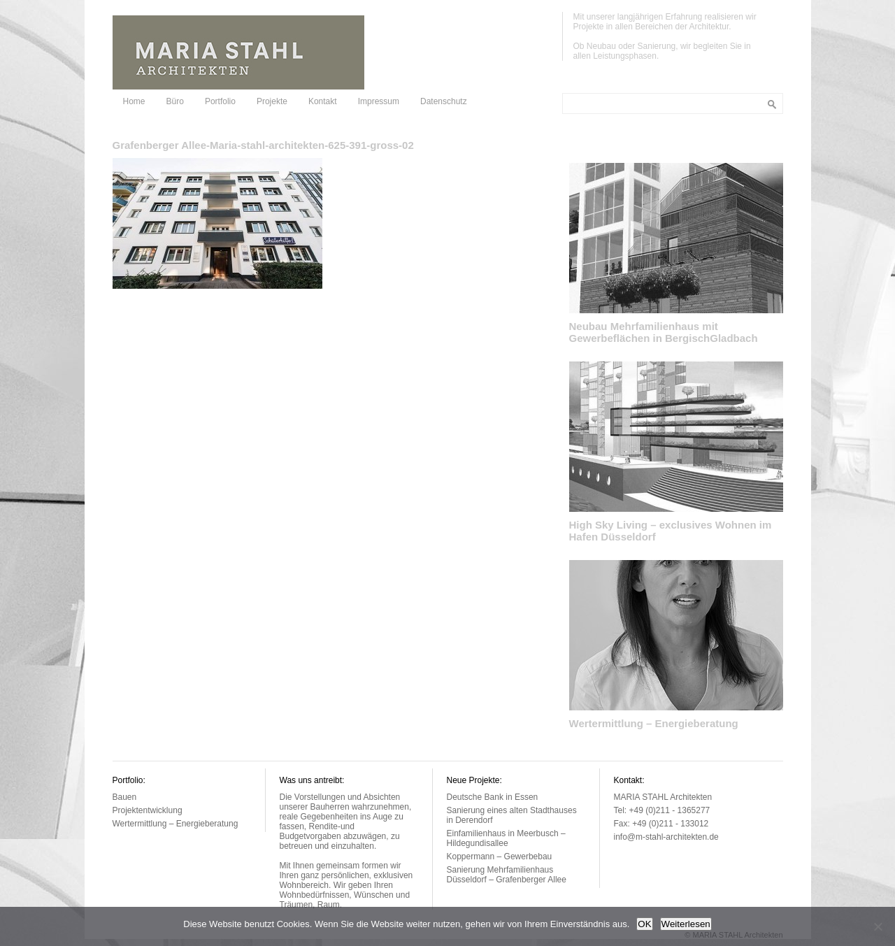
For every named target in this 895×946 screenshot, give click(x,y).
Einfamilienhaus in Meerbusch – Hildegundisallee (506, 838)
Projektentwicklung (147, 810)
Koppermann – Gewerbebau (499, 856)
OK (644, 924)
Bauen (125, 797)
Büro (175, 101)
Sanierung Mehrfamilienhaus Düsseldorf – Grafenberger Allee (506, 874)
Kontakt (322, 101)
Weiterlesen (685, 924)
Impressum (378, 101)
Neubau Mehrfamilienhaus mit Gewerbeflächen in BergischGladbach (663, 332)
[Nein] (878, 926)
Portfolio (220, 101)
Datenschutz (443, 101)
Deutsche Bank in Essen (492, 797)
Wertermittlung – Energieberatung (653, 723)
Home (134, 101)
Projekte (272, 101)
